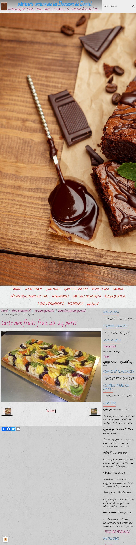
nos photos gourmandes (44, 310)
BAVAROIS (118, 289)
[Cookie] (6, 539)
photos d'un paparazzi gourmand (71, 310)
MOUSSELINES (100, 289)
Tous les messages (117, 532)
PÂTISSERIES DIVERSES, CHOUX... (29, 296)
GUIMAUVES (53, 289)
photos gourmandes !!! (21, 310)
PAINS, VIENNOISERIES (51, 304)
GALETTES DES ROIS (76, 289)
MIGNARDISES (60, 296)
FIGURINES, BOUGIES (117, 333)
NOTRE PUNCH (33, 289)
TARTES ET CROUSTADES (87, 296)
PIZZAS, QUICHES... (115, 296)
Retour (51, 411)
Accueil (4, 310)
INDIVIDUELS (75, 304)
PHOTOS (16, 289)
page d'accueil (92, 304)
